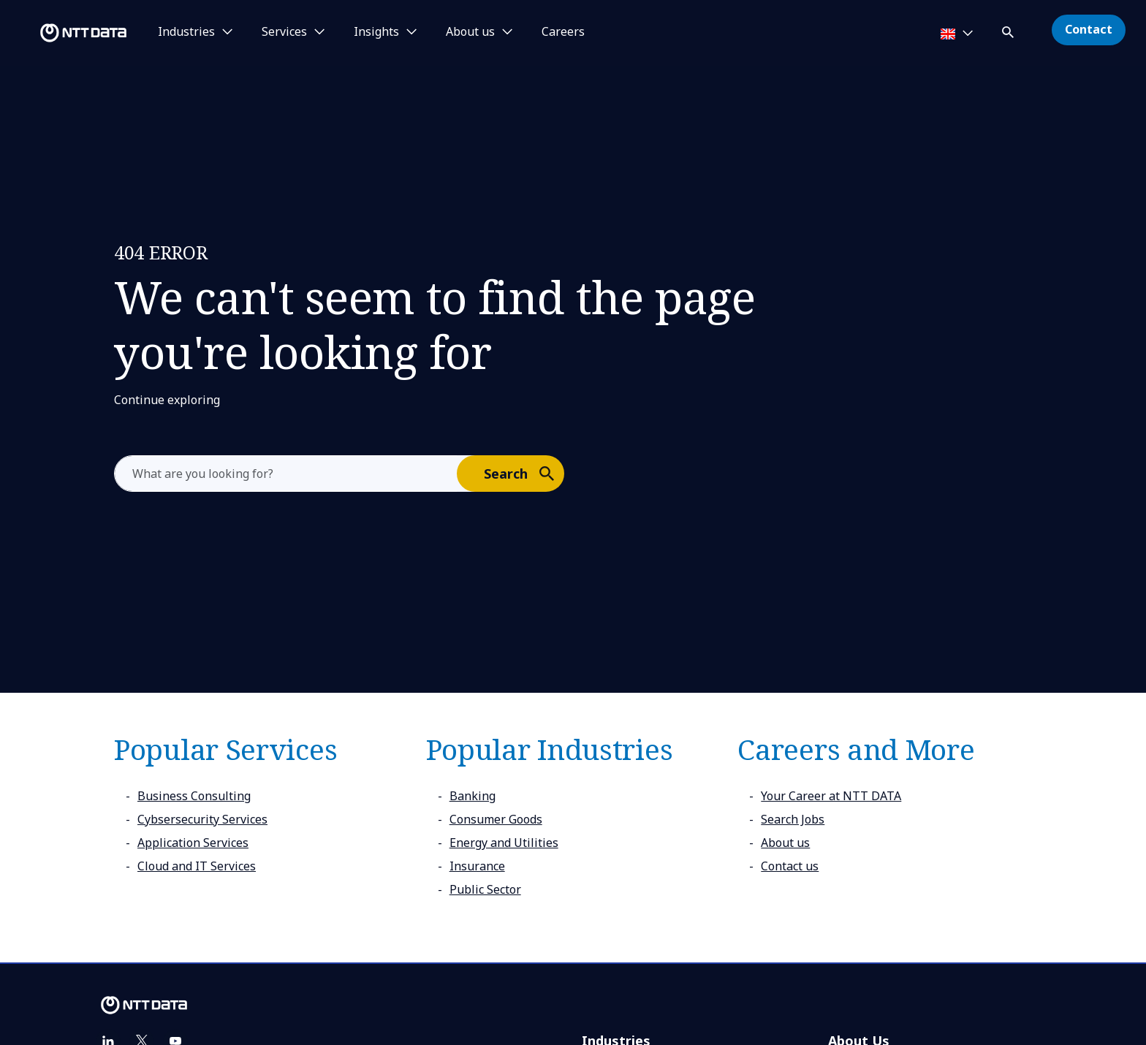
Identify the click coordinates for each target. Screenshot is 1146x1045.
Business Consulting (194, 796)
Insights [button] (376, 32)
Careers (563, 32)
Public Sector (485, 889)
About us (785, 843)
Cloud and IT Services (196, 866)
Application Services (192, 843)
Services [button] (284, 32)
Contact (1088, 29)
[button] (1009, 29)
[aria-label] (286, 473)
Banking (472, 796)
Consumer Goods (495, 819)
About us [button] (470, 32)
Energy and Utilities (503, 843)
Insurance (477, 866)
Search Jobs (792, 819)
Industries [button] (186, 32)
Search (523, 472)
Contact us (790, 866)
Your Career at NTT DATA (831, 796)
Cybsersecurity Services (202, 819)
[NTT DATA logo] (66, 33)
